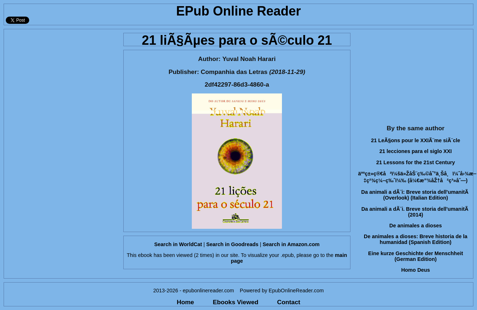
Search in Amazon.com (290, 244)
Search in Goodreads (232, 244)
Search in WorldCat (178, 244)
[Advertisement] (61, 74)
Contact (288, 302)
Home (185, 302)
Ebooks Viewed (235, 302)
